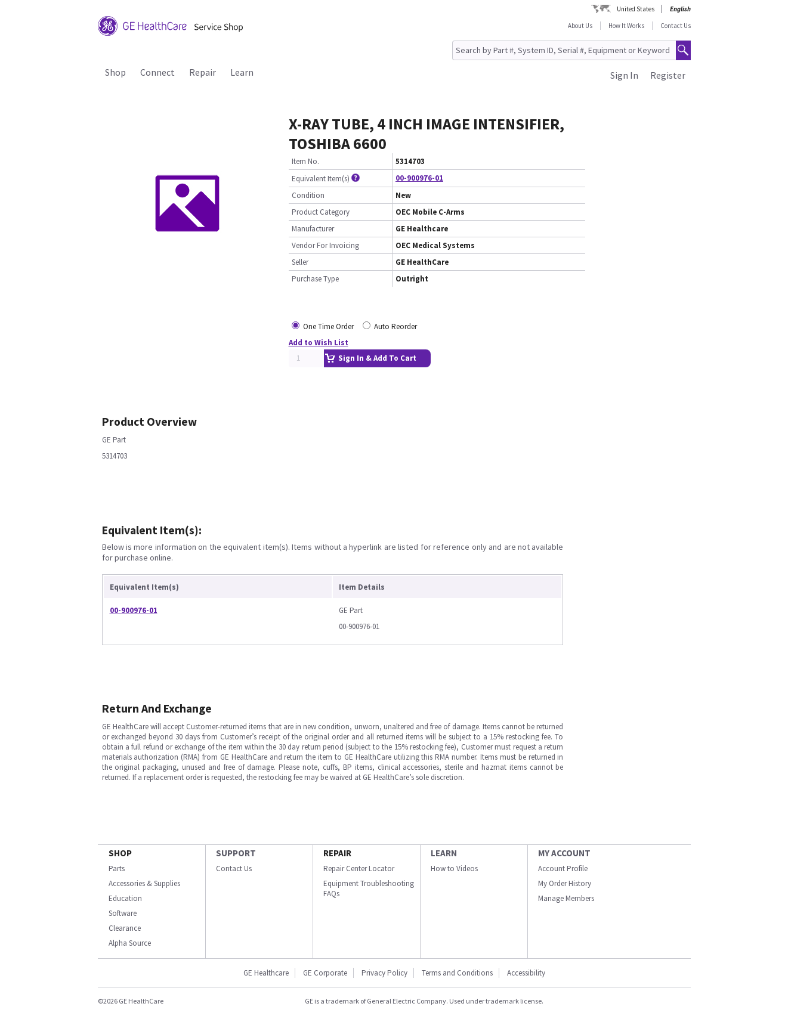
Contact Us (675, 25)
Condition (308, 195)
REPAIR (337, 853)
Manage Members (566, 898)
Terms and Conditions (457, 973)
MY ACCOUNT (564, 853)
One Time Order (328, 326)
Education (125, 898)
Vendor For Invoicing (325, 245)
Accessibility (526, 973)
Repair (202, 72)
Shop (115, 72)
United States (635, 9)
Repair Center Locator (358, 868)
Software (123, 913)
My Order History (564, 883)
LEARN (444, 853)
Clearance (125, 928)
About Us (580, 25)
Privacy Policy (384, 973)
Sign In (624, 75)
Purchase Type (315, 279)
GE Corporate (325, 973)
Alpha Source (130, 943)
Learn (242, 72)
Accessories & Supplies (144, 883)
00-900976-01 (419, 178)
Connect (157, 72)
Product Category (321, 212)
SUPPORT (236, 853)
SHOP (120, 853)
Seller (300, 262)
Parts (117, 868)
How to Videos (454, 868)
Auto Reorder (395, 326)
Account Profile (563, 868)
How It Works (626, 25)
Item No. (305, 161)
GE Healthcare (266, 973)
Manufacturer (313, 229)
